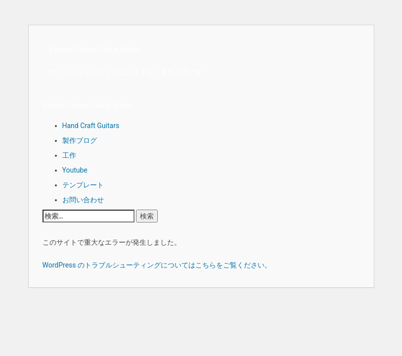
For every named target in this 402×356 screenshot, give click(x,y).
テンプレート (83, 185)
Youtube (75, 170)
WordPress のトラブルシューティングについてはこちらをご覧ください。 (157, 265)
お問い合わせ (83, 200)
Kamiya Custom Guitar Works (95, 49)
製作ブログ (79, 140)
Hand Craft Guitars (91, 126)
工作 (69, 155)
